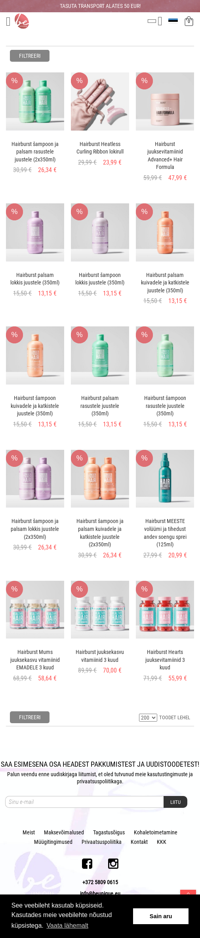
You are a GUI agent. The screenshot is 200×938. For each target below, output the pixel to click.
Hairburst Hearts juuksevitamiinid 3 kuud (165, 660)
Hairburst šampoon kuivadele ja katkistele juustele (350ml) (35, 406)
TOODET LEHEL (174, 717)
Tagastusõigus (109, 832)
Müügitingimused (53, 842)
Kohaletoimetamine (155, 832)
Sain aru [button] (161, 916)
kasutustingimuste (167, 774)
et (174, 21)
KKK (161, 842)
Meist (29, 832)
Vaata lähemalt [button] (67, 925)
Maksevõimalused (64, 832)
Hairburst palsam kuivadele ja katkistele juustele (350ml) (165, 283)
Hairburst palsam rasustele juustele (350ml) (99, 406)
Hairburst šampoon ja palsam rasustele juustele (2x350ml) (35, 152)
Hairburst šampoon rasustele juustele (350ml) (165, 406)
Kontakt (139, 842)
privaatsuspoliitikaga (99, 781)
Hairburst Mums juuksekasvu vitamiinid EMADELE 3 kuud (35, 660)
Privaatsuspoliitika (102, 842)
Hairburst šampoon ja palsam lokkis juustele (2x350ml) (35, 529)
